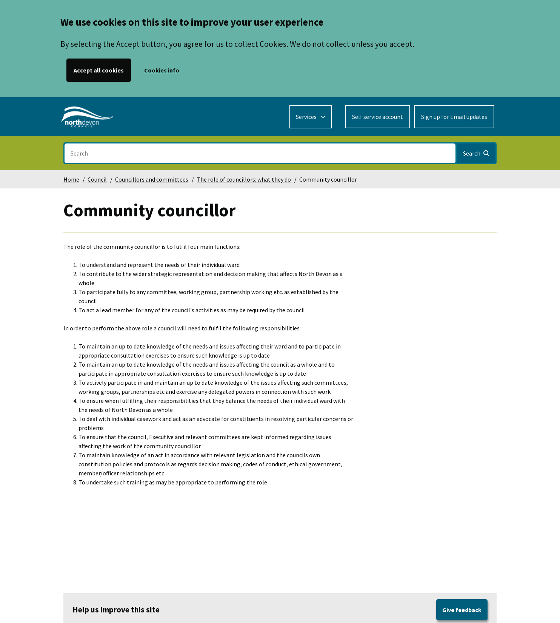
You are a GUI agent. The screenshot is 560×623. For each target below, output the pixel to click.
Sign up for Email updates (454, 116)
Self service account (377, 116)
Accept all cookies (99, 70)
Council (97, 179)
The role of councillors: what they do (244, 179)
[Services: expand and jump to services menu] (310, 117)
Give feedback (462, 610)
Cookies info (161, 70)
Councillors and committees (151, 179)
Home (71, 179)
